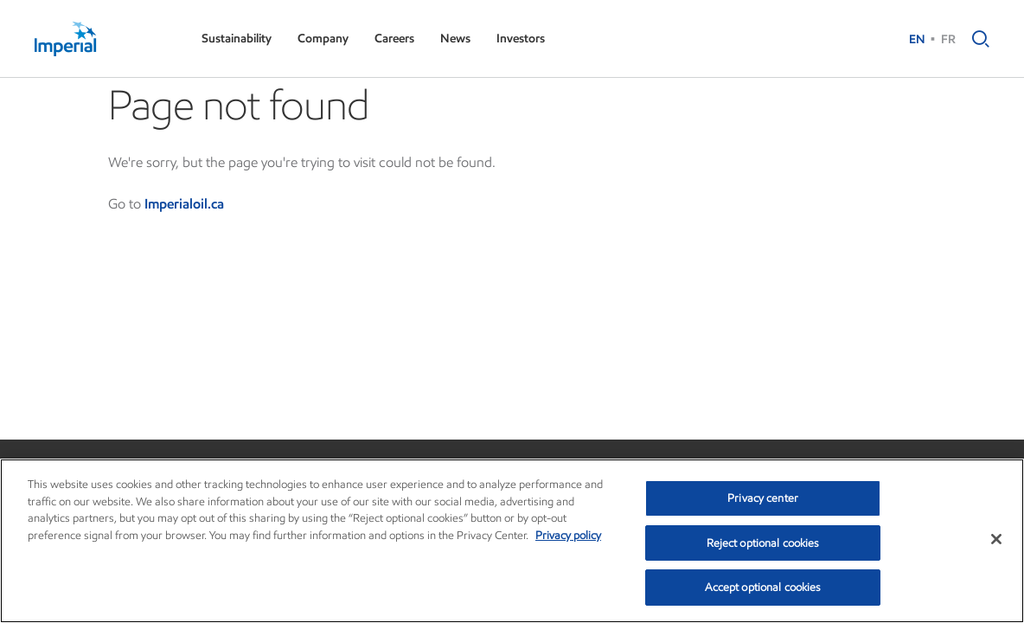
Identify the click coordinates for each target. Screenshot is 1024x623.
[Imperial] (101, 39)
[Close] (996, 539)
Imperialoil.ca (184, 204)
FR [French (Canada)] (948, 39)
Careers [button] (394, 38)
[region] (512, 541)
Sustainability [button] (237, 38)
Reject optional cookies (763, 542)
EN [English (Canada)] (917, 39)
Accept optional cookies (763, 587)
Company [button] (323, 38)
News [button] (455, 38)
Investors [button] (520, 38)
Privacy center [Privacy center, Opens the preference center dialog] (762, 497)
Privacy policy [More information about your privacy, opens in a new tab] (568, 535)
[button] (976, 39)
